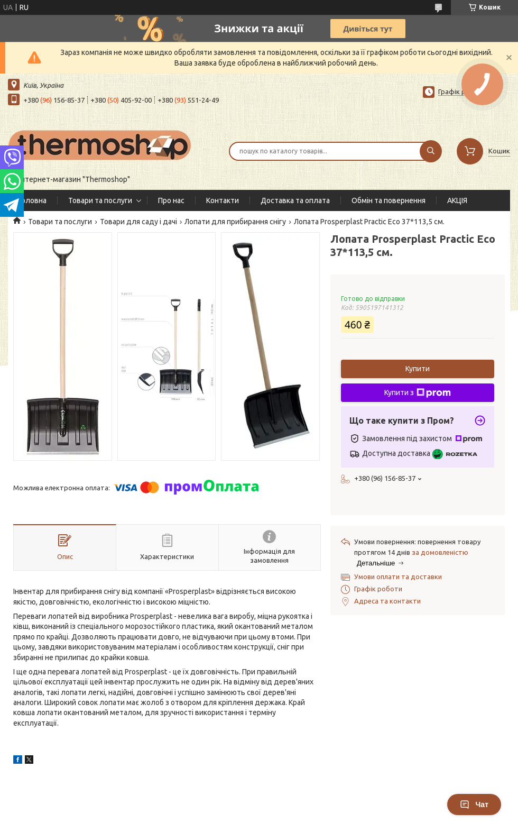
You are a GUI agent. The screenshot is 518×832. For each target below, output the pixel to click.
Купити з (417, 393)
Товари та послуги (100, 200)
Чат (474, 804)
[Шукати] (431, 151)
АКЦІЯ (457, 200)
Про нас (171, 200)
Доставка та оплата (295, 200)
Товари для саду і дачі (138, 221)
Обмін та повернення (389, 200)
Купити (417, 368)
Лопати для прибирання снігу (235, 221)
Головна (32, 200)
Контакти (222, 200)
